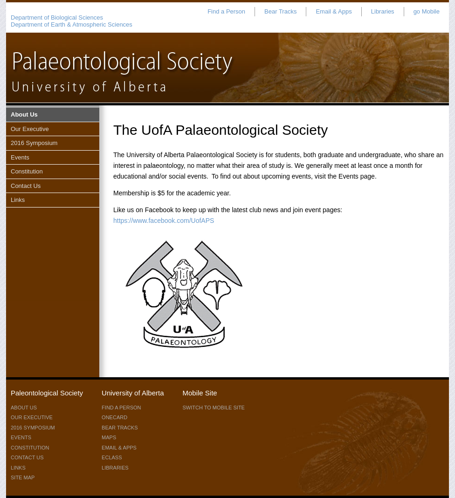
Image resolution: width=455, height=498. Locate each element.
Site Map (22, 477)
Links (18, 199)
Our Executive (30, 128)
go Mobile (427, 11)
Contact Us (26, 185)
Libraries (382, 11)
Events (20, 157)
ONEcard (114, 417)
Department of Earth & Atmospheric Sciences (71, 24)
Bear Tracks (280, 11)
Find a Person (226, 11)
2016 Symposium (34, 142)
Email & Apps (334, 11)
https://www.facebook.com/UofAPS (163, 220)
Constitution (27, 171)
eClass (112, 457)
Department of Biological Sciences (57, 17)
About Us (24, 114)
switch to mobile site (214, 407)
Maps (109, 437)
